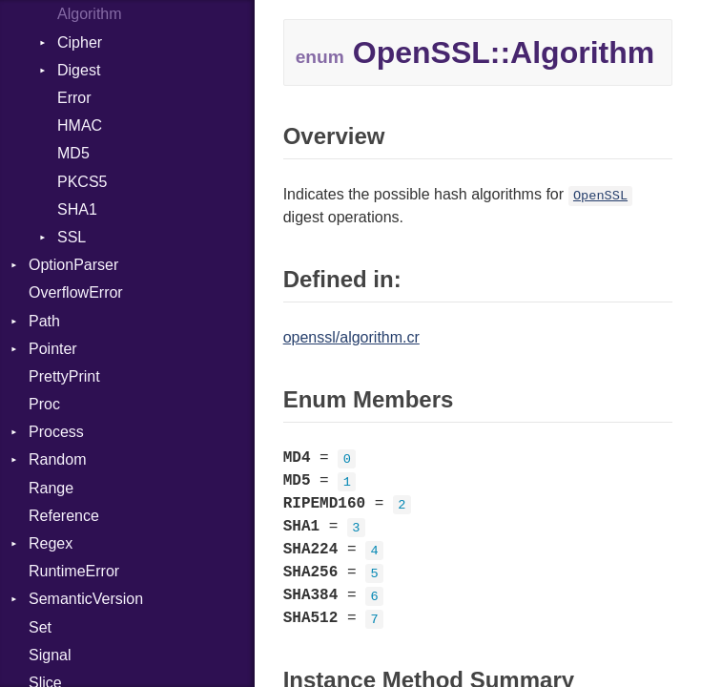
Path (44, 321)
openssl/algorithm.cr (351, 337)
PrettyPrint (64, 376)
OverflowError (76, 292)
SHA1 (77, 209)
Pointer (53, 349)
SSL (71, 237)
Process (56, 432)
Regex (50, 543)
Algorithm (89, 14)
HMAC (79, 125)
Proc (44, 404)
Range (51, 488)
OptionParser (73, 265)
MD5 (73, 153)
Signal (50, 655)
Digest (78, 70)
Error (74, 98)
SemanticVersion (86, 599)
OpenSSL (600, 196)
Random (57, 459)
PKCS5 (82, 182)
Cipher (79, 42)
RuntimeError (74, 571)
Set (40, 627)
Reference (64, 516)
